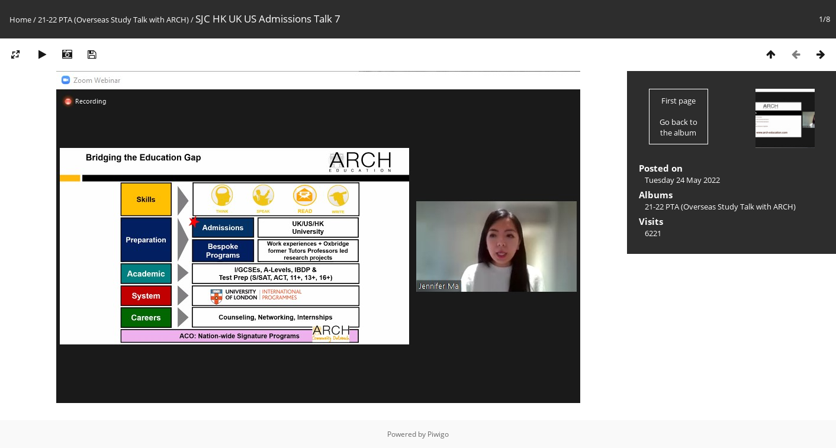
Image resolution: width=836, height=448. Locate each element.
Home (20, 19)
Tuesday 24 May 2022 (682, 180)
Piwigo (438, 434)
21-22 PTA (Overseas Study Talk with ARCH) (113, 19)
